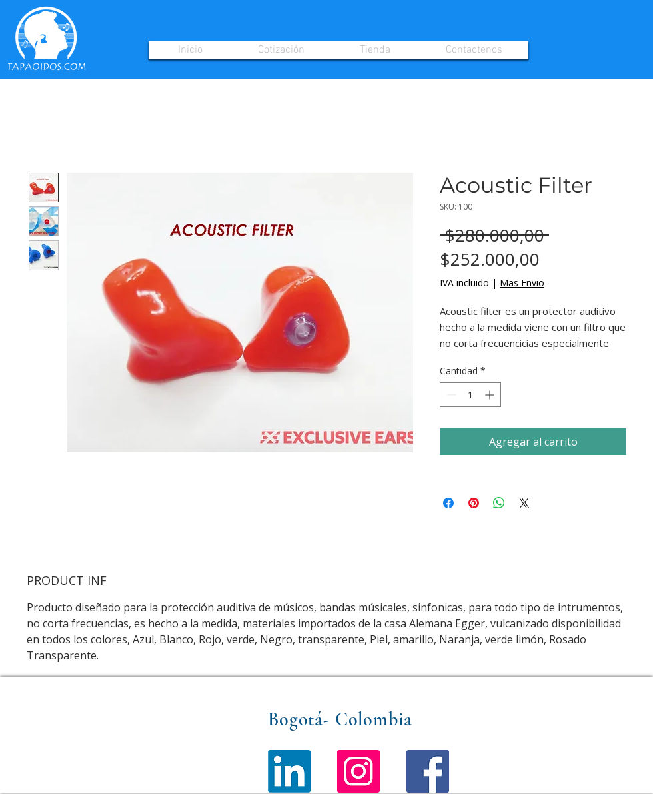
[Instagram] (358, 771)
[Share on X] (524, 503)
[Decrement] (450, 394)
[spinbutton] (470, 394)
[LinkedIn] (289, 771)
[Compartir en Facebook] (448, 503)
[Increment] (490, 394)
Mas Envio (522, 282)
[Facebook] (427, 771)
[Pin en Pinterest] (474, 503)
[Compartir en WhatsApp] (499, 503)
